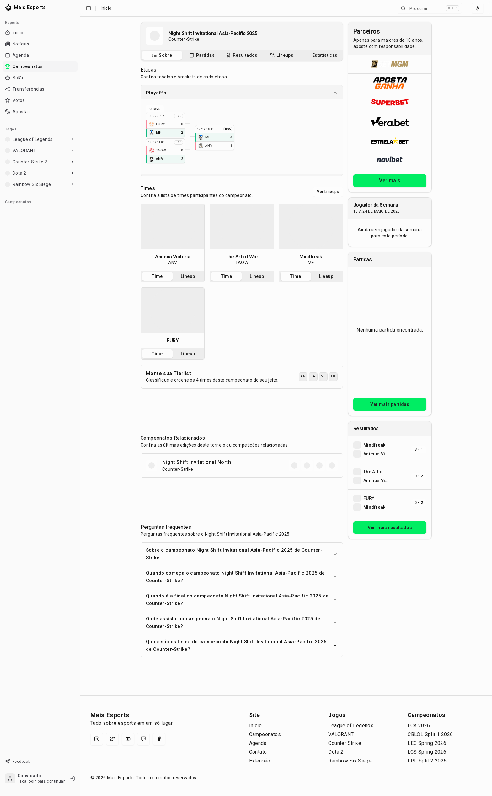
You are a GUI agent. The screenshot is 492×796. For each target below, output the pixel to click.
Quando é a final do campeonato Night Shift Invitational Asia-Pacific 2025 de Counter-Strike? (242, 599)
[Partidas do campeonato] (202, 55)
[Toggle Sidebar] (80, 398)
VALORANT (341, 734)
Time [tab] (157, 276)
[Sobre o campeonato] (162, 55)
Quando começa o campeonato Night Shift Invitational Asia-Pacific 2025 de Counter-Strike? (242, 576)
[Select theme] (477, 8)
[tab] (162, 55)
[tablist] (242, 55)
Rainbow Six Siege (350, 761)
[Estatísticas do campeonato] (321, 55)
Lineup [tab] (188, 276)
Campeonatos (265, 734)
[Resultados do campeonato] (242, 55)
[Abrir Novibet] (389, 159)
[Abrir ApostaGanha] (389, 83)
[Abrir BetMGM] (389, 64)
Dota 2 (335, 752)
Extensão (259, 761)
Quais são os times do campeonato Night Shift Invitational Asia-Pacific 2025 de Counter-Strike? (242, 645)
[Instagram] (96, 739)
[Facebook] (159, 739)
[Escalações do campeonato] (281, 55)
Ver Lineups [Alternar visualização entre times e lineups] (328, 191)
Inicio (106, 8)
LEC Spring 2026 (427, 743)
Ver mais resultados (390, 527)
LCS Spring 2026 (427, 752)
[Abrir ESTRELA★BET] (389, 140)
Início (255, 726)
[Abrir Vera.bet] (389, 121)
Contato (258, 752)
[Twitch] (143, 739)
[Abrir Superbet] (389, 102)
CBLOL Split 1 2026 (430, 734)
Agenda (257, 743)
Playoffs (242, 93)
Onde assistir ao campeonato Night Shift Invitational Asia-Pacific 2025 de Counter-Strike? (242, 622)
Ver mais (389, 180)
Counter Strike (344, 743)
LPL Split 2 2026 (427, 761)
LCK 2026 (419, 726)
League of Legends (350, 726)
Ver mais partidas (389, 404)
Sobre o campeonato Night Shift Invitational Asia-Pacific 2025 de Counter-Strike (242, 553)
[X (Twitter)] (112, 739)
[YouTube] (128, 739)
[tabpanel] (172, 237)
